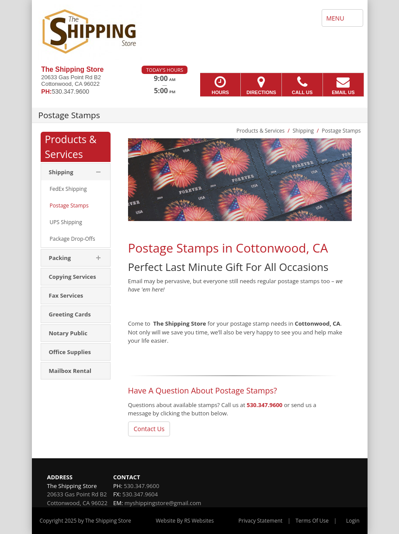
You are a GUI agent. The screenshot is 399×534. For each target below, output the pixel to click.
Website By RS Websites (185, 520)
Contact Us (149, 429)
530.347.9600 (265, 405)
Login (352, 520)
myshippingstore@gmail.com (163, 503)
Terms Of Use (312, 520)
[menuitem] (75, 189)
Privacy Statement (261, 520)
